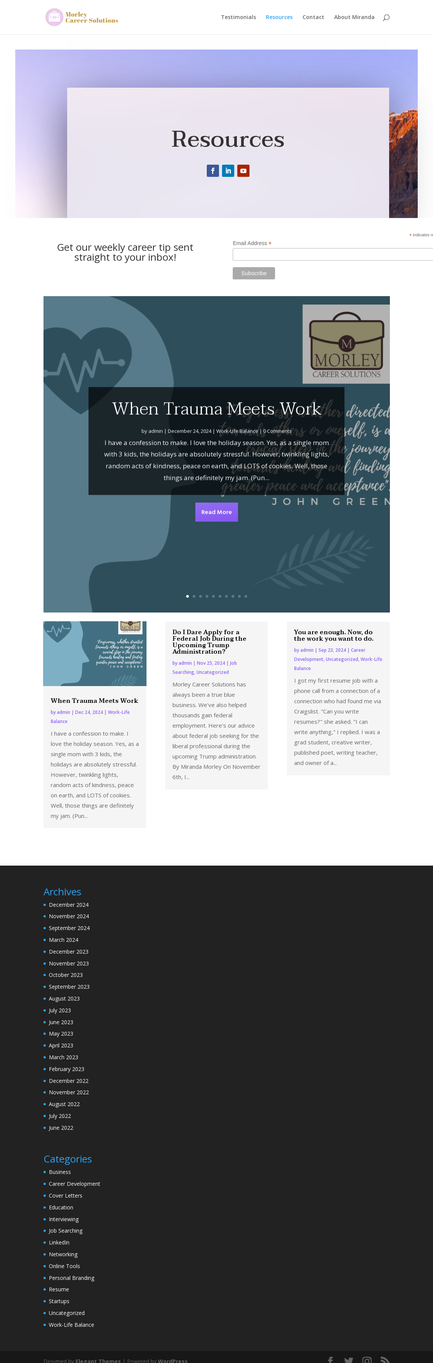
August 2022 (64, 1104)
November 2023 (69, 963)
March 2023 (63, 1057)
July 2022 (60, 1115)
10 (246, 596)
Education (61, 1207)
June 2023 (61, 1022)
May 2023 (61, 1033)
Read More (216, 534)
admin (155, 452)
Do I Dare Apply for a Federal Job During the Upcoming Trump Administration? (209, 642)
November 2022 (69, 1092)
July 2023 (60, 1010)
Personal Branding (71, 1277)
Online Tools (64, 1266)
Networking (63, 1254)
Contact (313, 17)
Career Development (74, 1183)
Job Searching (65, 1230)
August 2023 (64, 998)
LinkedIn (59, 1242)
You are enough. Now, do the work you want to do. (333, 635)
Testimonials (238, 17)
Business (60, 1171)
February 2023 (66, 1069)
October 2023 (66, 974)
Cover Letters (65, 1195)
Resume (59, 1289)
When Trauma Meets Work (217, 430)
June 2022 (61, 1127)
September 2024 (69, 928)
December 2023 (69, 951)
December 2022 (69, 1080)
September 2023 (69, 986)
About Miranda (354, 17)
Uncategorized (212, 672)
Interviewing (64, 1219)
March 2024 (63, 939)
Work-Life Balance (237, 452)
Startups (59, 1301)
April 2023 (61, 1045)
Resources (279, 17)
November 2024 (69, 916)
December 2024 (69, 904)
